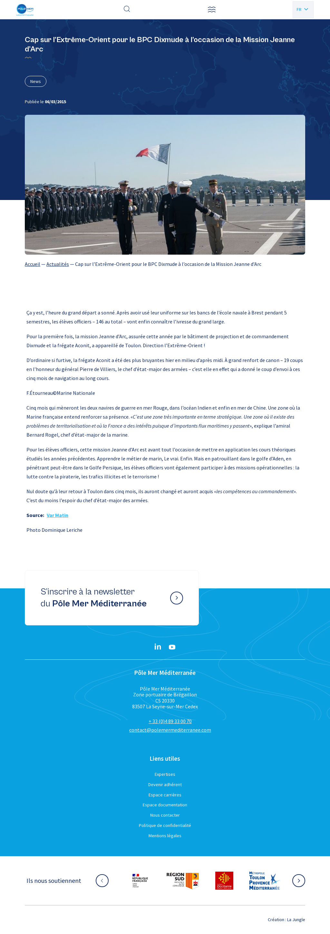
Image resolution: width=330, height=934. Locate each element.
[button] (211, 9)
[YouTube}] (172, 647)
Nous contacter (165, 815)
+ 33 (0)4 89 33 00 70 (170, 721)
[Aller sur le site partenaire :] (140, 881)
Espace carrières (165, 795)
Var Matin (57, 515)
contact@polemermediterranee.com (170, 730)
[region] (165, 264)
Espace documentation (165, 805)
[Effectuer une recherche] (127, 9)
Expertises (165, 774)
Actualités (57, 264)
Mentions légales (165, 836)
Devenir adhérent (165, 784)
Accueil (32, 264)
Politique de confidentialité (165, 825)
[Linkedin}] (158, 647)
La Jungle (296, 919)
